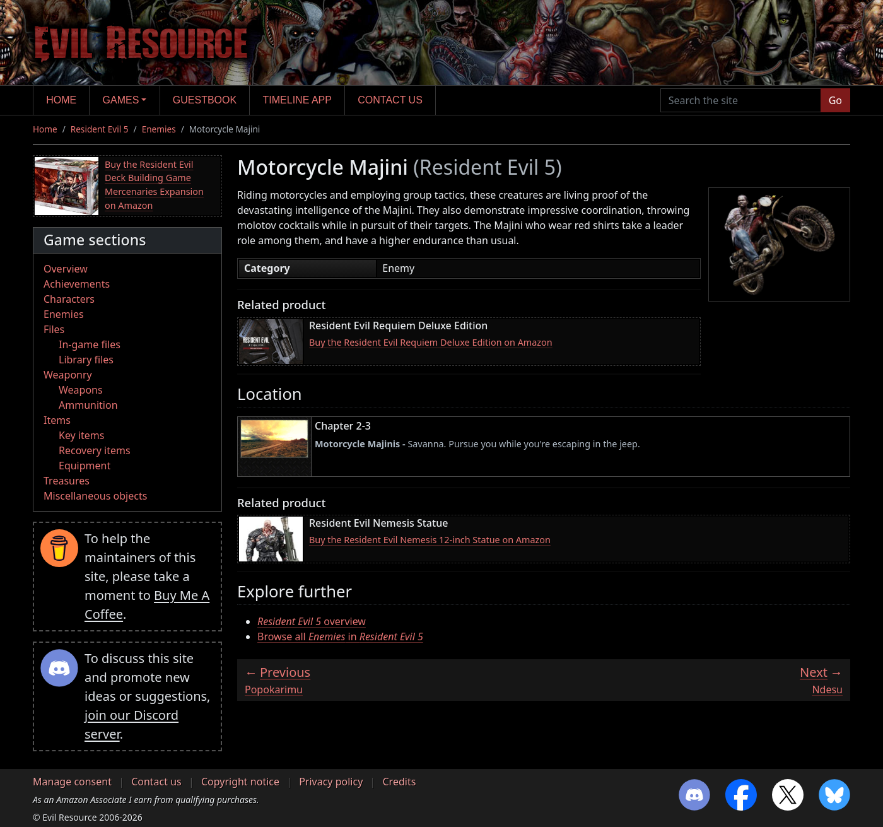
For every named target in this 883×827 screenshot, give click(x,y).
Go (835, 100)
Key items (81, 435)
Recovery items (95, 450)
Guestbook (205, 100)
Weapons (81, 390)
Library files (86, 360)
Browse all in (340, 636)
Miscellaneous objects (95, 496)
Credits (399, 782)
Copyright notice (240, 782)
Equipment (84, 465)
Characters (69, 299)
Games (121, 100)
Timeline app (297, 100)
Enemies (159, 129)
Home (61, 100)
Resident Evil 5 (100, 129)
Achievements (77, 284)
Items (57, 420)
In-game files (89, 344)
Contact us (390, 100)
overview (311, 621)
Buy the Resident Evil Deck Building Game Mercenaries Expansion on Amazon (154, 184)
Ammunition (88, 405)
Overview (66, 269)
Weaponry (68, 375)
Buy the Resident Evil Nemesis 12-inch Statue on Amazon (430, 540)
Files (54, 329)
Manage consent (72, 782)
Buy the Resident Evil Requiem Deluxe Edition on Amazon (431, 342)
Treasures (67, 481)
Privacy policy (331, 782)
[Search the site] (740, 100)
